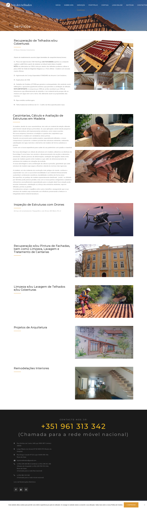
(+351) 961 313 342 (23, 475)
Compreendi (131, 505)
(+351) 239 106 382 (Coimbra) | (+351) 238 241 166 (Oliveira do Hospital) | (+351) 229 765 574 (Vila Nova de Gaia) (34, 466)
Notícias (130, 5)
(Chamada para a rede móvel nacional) (30, 477)
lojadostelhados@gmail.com (26, 460)
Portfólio (93, 5)
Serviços (81, 5)
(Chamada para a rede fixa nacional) (29, 471)
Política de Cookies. (117, 505)
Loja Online (117, 5)
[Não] (144, 505)
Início (58, 5)
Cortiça (104, 5)
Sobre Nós (68, 5)
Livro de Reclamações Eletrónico (25, 482)
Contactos (142, 5)
